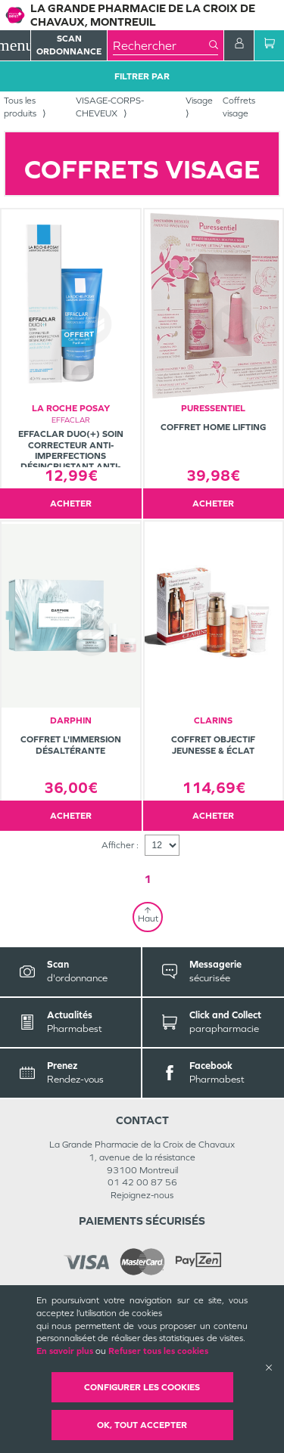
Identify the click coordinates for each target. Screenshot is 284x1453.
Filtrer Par (142, 76)
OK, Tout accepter (142, 1425)
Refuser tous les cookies (158, 1351)
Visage (199, 100)
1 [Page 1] (147, 878)
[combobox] (161, 45)
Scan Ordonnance (68, 45)
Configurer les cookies (142, 1387)
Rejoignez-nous (142, 1195)
